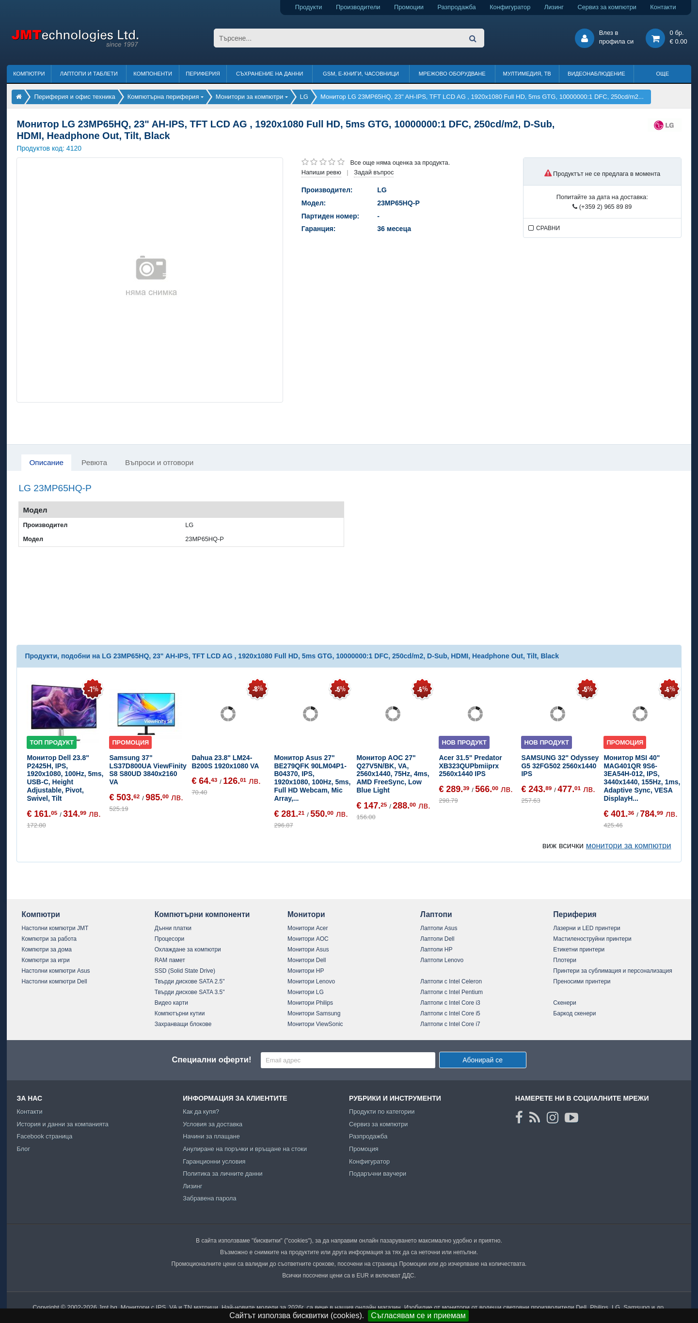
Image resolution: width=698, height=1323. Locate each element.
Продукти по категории (381, 1111)
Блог (23, 1148)
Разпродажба (456, 7)
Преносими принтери (581, 981)
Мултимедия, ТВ (527, 74)
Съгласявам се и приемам (418, 1315)
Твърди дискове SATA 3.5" (190, 992)
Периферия (203, 74)
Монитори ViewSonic (315, 1024)
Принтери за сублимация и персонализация (612, 970)
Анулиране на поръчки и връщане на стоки (245, 1148)
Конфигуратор (510, 7)
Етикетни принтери (578, 949)
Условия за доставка (212, 1124)
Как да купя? (201, 1111)
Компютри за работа (49, 938)
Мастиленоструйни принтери (592, 938)
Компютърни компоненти (202, 914)
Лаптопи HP (436, 949)
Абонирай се (482, 1060)
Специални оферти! (211, 1059)
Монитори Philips (310, 1002)
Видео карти (171, 1002)
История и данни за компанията (62, 1124)
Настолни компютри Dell (54, 981)
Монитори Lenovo (311, 981)
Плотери (564, 960)
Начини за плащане (211, 1136)
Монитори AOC (308, 938)
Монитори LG (305, 992)
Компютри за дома (46, 949)
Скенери (564, 1002)
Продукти (308, 7)
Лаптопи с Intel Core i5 (450, 1013)
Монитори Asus (308, 949)
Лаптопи (436, 914)
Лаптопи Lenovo (441, 960)
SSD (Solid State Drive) (185, 970)
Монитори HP (305, 970)
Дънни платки (173, 928)
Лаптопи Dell (437, 938)
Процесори (170, 938)
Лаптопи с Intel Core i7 (450, 1024)
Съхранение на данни (269, 74)
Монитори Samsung (314, 1013)
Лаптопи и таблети (89, 74)
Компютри (29, 74)
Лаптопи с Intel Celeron (451, 981)
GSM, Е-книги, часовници (361, 74)
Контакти (663, 7)
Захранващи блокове (183, 1024)
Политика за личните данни (223, 1173)
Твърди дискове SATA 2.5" (190, 981)
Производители (358, 7)
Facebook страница (44, 1136)
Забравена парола (210, 1198)
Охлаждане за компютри (188, 949)
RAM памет (170, 960)
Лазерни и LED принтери (586, 928)
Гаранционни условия (214, 1161)
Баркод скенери (574, 1013)
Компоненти (152, 74)
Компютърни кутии (180, 1013)
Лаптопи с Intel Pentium (451, 992)
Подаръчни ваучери (377, 1173)
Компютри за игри (45, 960)
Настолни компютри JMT (54, 928)
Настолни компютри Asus (55, 970)
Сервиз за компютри (606, 7)
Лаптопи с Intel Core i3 (450, 1002)
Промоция (364, 1148)
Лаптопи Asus (438, 928)
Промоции (409, 7)
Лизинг (554, 7)
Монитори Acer (307, 928)
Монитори (306, 914)
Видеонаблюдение (596, 74)
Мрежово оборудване (452, 74)
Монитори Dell (306, 960)
